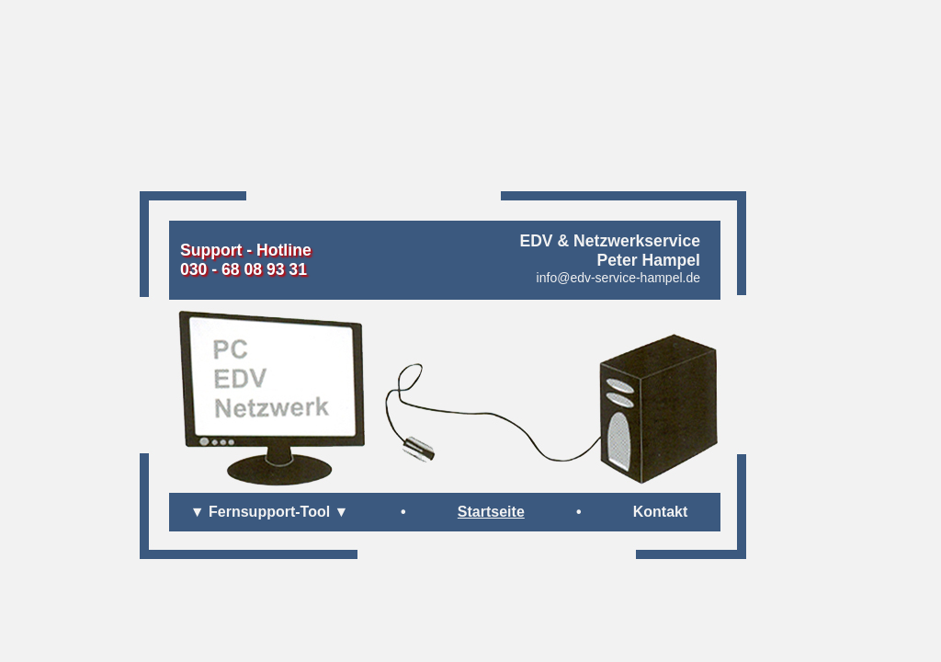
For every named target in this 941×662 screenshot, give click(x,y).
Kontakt (660, 511)
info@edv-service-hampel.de (618, 277)
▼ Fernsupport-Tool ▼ (269, 511)
